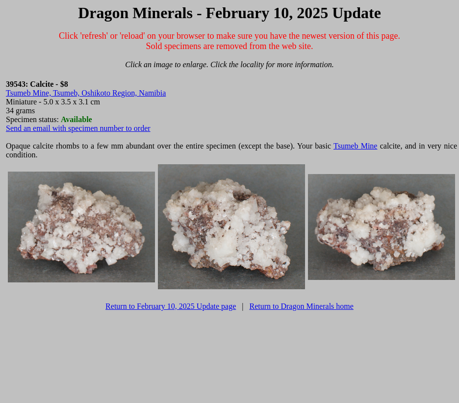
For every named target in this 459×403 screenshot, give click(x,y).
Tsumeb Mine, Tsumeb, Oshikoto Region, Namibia (86, 93)
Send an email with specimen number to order (78, 128)
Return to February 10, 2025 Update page (170, 306)
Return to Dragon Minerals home (301, 306)
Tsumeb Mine (355, 146)
